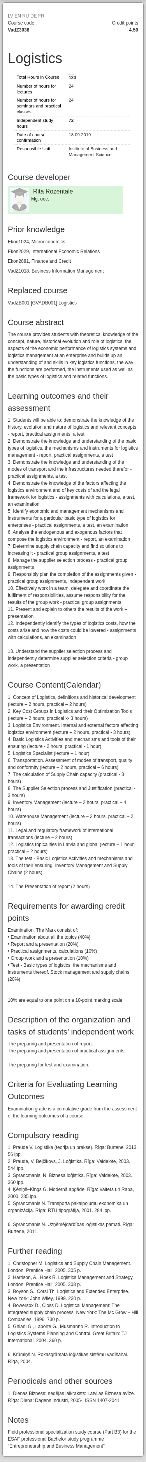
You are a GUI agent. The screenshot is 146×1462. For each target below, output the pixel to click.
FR (41, 16)
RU (25, 16)
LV (10, 16)
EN (17, 16)
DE (33, 16)
